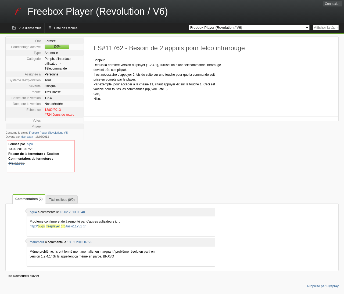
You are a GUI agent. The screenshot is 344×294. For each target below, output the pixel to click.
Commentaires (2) (28, 199)
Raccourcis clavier (24, 276)
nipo (30, 144)
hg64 (33, 212)
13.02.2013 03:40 (72, 212)
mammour (37, 242)
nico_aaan (27, 136)
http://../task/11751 (56, 226)
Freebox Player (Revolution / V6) (48, 132)
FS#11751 (16, 163)
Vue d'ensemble (30, 28)
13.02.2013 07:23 (79, 242)
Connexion (332, 4)
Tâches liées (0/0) (61, 200)
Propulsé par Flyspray (323, 286)
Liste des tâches (65, 28)
